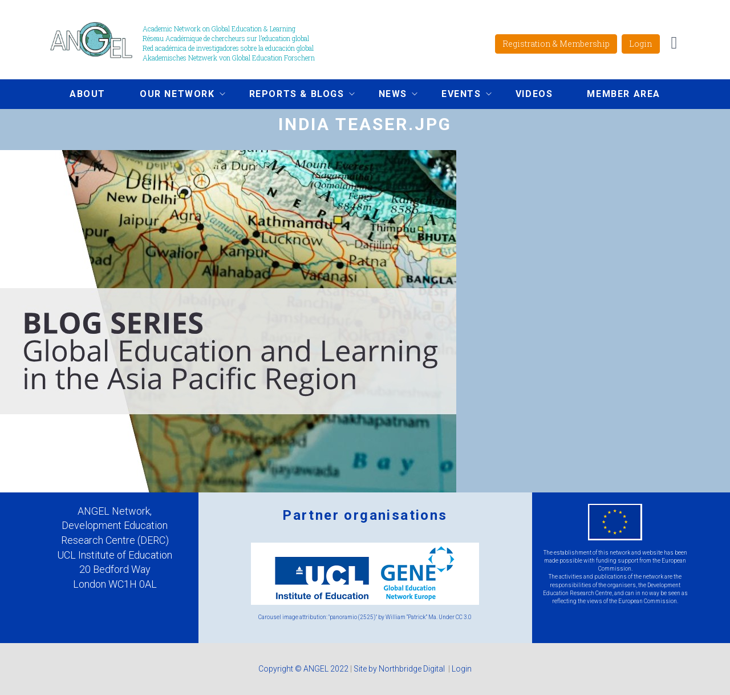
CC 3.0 (464, 617)
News (389, 95)
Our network (174, 95)
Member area (623, 93)
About (88, 93)
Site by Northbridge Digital (400, 668)
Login (640, 43)
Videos (534, 93)
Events (458, 95)
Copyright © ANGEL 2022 (303, 668)
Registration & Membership (556, 43)
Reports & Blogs (293, 95)
